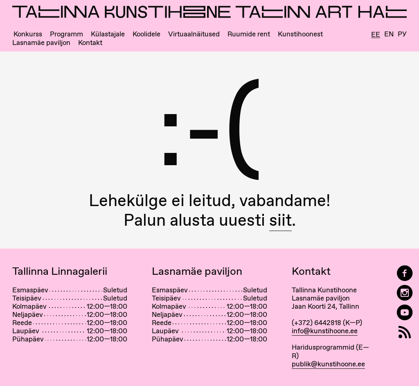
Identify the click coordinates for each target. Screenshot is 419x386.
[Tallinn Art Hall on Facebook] (404, 273)
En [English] (389, 34)
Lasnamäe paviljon (41, 42)
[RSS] (404, 332)
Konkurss (28, 34)
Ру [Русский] (402, 34)
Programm (66, 34)
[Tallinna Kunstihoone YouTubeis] (404, 312)
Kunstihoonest (300, 34)
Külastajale (108, 34)
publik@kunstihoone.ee (328, 363)
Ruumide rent (249, 34)
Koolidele (146, 34)
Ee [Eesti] (375, 34)
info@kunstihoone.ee (325, 330)
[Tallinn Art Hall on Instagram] (404, 293)
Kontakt (90, 42)
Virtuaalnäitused (194, 34)
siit (280, 220)
